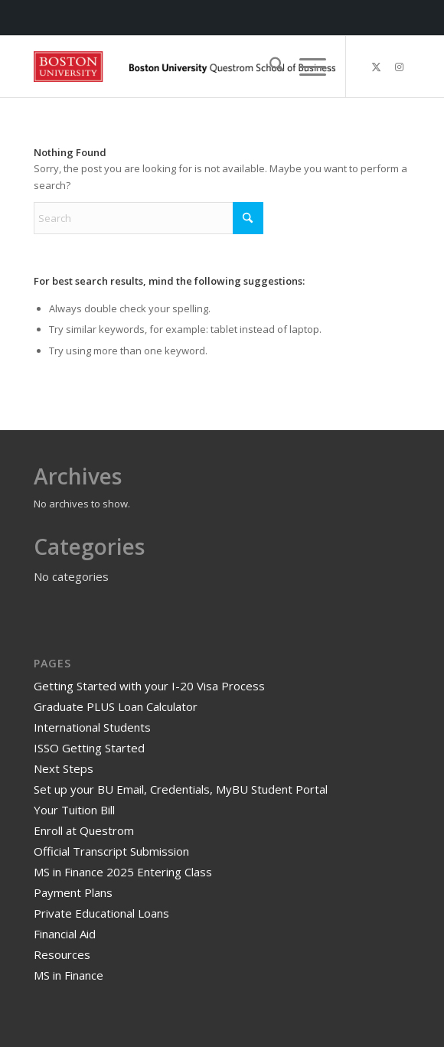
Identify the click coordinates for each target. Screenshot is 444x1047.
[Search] (269, 66)
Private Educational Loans (101, 913)
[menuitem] (269, 66)
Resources (62, 954)
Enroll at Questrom (84, 830)
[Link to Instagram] (399, 67)
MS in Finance (68, 975)
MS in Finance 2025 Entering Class (123, 871)
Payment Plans (73, 892)
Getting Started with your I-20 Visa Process (149, 685)
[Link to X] (376, 67)
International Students (92, 727)
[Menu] (305, 66)
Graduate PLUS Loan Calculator (116, 706)
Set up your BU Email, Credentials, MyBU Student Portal (181, 789)
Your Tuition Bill (74, 809)
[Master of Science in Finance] (184, 66)
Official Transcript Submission (111, 851)
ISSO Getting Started (89, 747)
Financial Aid (65, 933)
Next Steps (63, 768)
